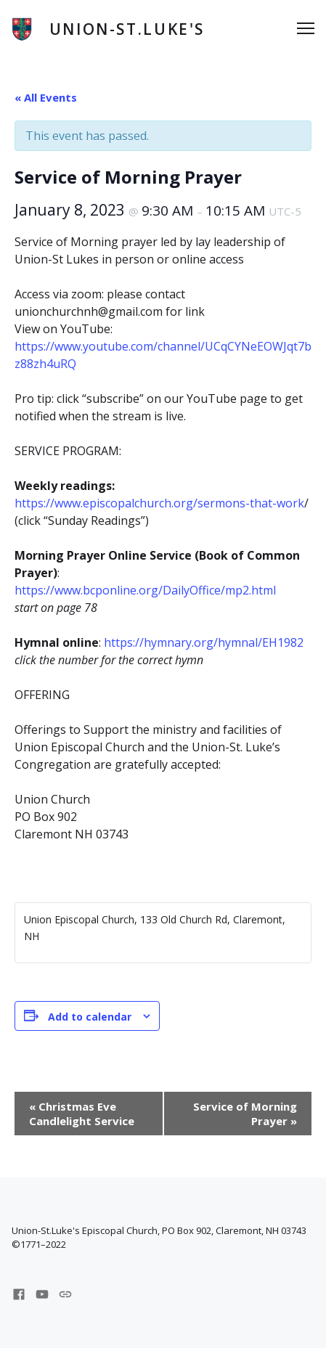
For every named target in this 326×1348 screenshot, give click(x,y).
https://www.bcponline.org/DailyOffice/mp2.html (145, 590)
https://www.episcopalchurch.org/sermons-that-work (159, 503)
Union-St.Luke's (127, 29)
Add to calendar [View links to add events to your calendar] (89, 1017)
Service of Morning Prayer (245, 1113)
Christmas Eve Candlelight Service (81, 1113)
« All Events (46, 97)
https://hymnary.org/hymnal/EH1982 (203, 642)
